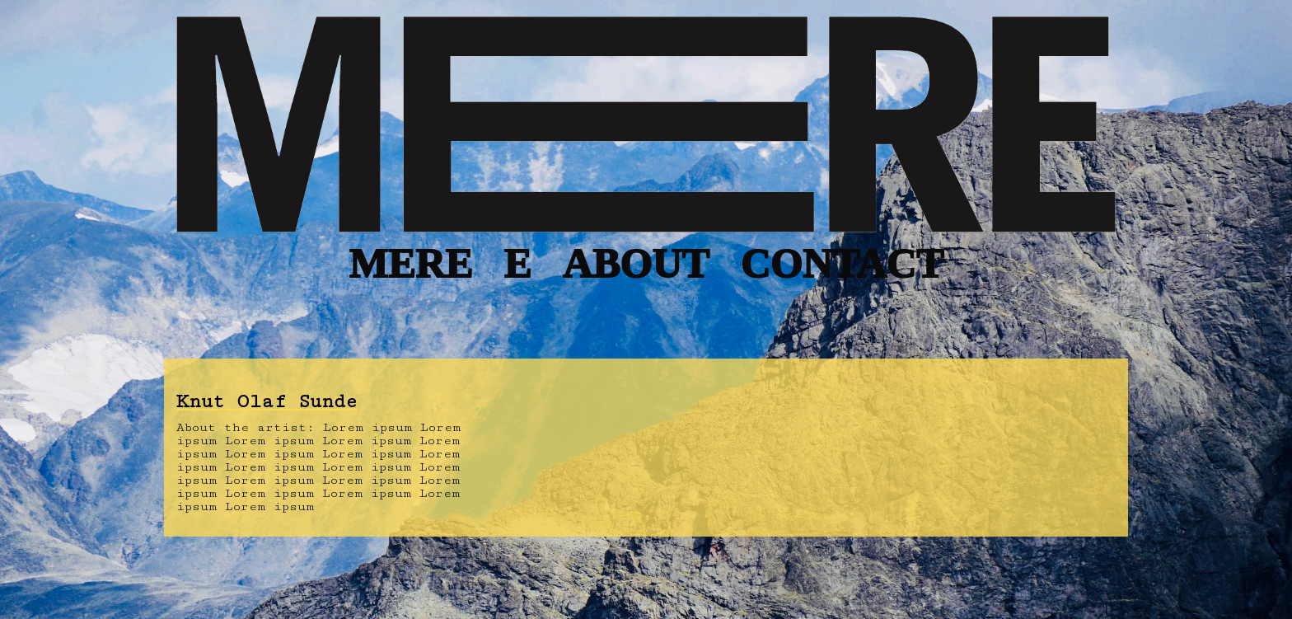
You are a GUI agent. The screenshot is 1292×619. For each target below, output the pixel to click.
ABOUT (636, 263)
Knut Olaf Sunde (267, 402)
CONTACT (841, 263)
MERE (410, 263)
